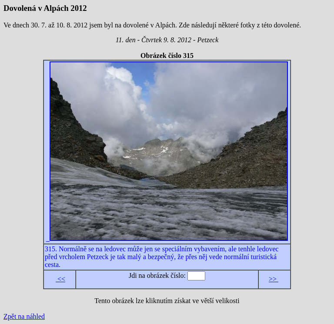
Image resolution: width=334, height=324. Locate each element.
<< (60, 279)
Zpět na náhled (24, 316)
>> (273, 279)
